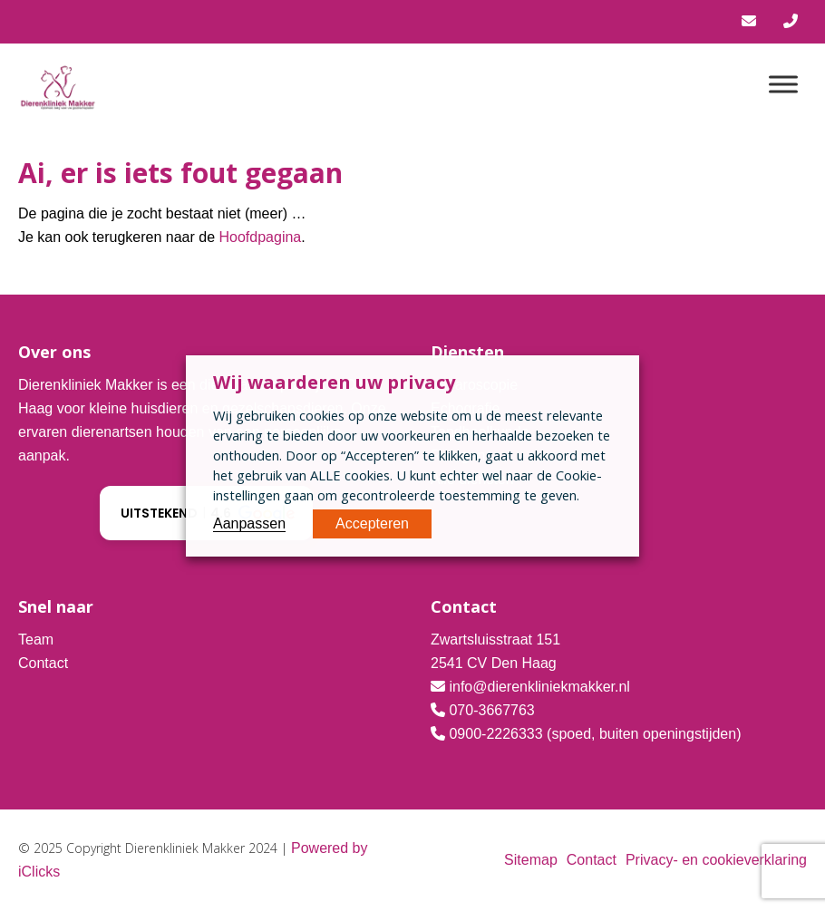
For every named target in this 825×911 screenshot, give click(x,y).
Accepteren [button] (372, 523)
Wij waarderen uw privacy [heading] (334, 382)
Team (35, 639)
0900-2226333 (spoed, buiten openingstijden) (595, 733)
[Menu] (783, 83)
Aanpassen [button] (249, 523)
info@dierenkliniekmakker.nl (539, 686)
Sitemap (531, 859)
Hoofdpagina (259, 237)
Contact (43, 663)
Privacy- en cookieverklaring (716, 859)
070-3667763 (491, 710)
